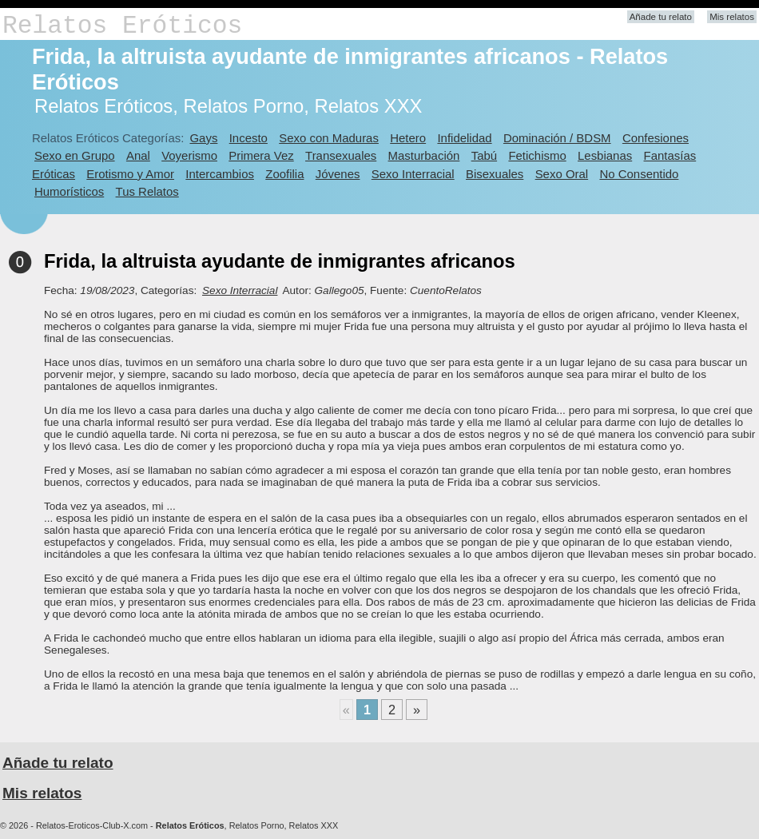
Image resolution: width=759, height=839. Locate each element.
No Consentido (638, 174)
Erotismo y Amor (130, 174)
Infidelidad (464, 138)
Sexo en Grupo (74, 155)
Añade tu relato (661, 17)
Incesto (248, 138)
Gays (203, 138)
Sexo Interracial (413, 174)
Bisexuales (494, 174)
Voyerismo (189, 155)
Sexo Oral (562, 174)
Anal (138, 155)
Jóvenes (338, 174)
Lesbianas (605, 155)
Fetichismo (537, 155)
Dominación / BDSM (557, 138)
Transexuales (340, 155)
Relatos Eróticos (122, 26)
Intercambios (219, 174)
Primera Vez (260, 155)
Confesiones (655, 138)
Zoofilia (284, 174)
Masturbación (424, 155)
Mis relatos (731, 17)
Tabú (484, 155)
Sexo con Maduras (329, 138)
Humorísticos (69, 191)
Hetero (408, 138)
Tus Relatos (147, 191)
